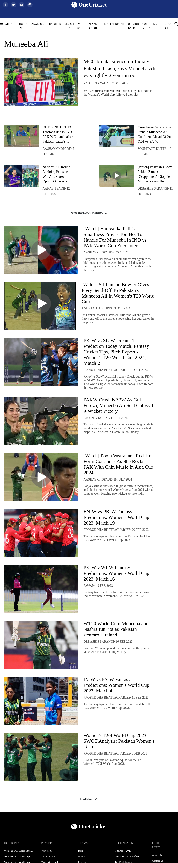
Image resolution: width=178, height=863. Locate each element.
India (80, 851)
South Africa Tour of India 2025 (130, 856)
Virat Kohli (46, 851)
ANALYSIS (37, 24)
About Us (157, 855)
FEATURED (54, 24)
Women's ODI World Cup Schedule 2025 (19, 851)
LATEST (8, 24)
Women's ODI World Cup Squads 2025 (19, 856)
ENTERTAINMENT (114, 24)
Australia (82, 856)
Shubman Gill (48, 856)
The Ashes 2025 (123, 851)
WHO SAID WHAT (81, 28)
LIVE (156, 24)
